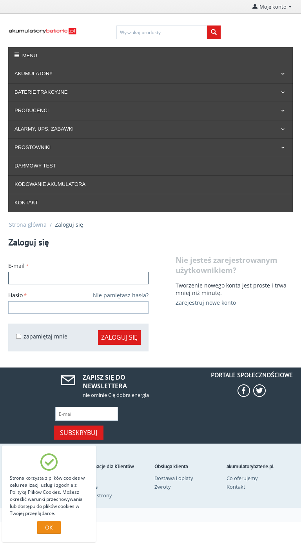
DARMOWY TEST (35, 166)
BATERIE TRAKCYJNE (41, 92)
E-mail (16, 265)
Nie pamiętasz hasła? (121, 295)
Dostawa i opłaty (173, 478)
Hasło (15, 295)
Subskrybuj (78, 432)
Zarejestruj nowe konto (206, 302)
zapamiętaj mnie (41, 336)
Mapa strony (97, 495)
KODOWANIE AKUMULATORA (50, 184)
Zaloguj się (119, 337)
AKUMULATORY (34, 73)
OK (49, 527)
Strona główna (28, 224)
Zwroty (162, 486)
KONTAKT (26, 203)
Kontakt (236, 486)
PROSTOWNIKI (33, 147)
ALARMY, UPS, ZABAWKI (44, 129)
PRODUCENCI (32, 110)
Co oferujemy (242, 478)
